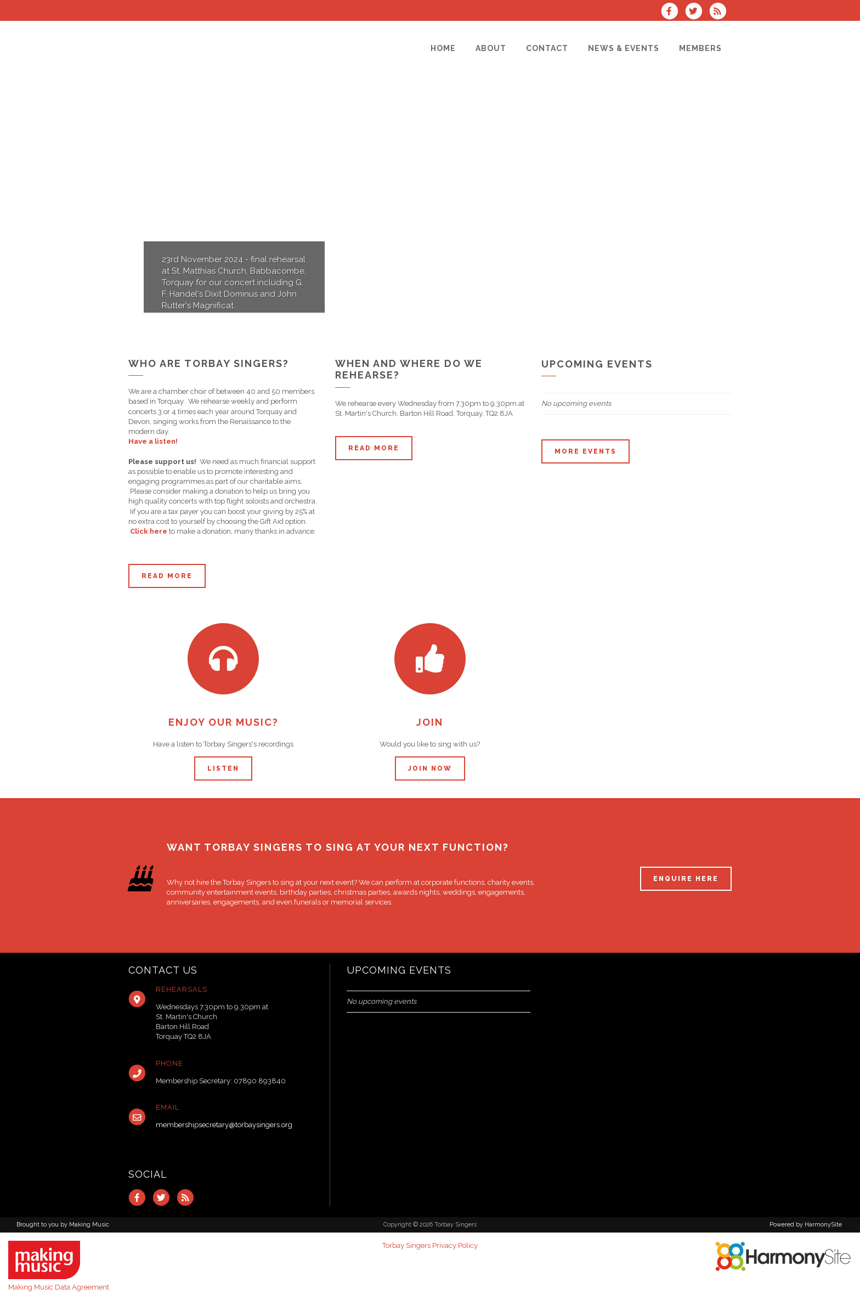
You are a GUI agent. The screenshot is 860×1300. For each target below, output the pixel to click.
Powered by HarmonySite (806, 1224)
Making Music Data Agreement (58, 1287)
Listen (223, 768)
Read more (167, 576)
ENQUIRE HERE (685, 879)
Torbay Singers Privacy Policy (430, 1245)
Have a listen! (153, 441)
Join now (430, 768)
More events (585, 451)
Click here (148, 531)
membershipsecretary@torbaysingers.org (224, 1125)
